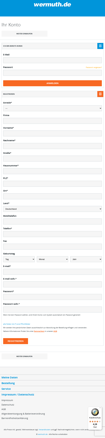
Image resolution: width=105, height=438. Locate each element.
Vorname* (8, 127)
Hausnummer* (11, 165)
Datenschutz (39, 331)
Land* (6, 203)
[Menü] (100, 408)
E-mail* (7, 266)
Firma (6, 115)
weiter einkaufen (24, 33)
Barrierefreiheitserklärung (15, 418)
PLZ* (5, 178)
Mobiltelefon (9, 215)
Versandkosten (44, 429)
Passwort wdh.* (11, 303)
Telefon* (7, 228)
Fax (5, 241)
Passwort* (8, 291)
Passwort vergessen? (94, 67)
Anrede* (7, 102)
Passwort (8, 67)
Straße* (7, 153)
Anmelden (52, 83)
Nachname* (9, 140)
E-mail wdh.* (10, 278)
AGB (55, 331)
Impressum (7, 400)
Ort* (5, 190)
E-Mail (6, 54)
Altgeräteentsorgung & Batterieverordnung (23, 413)
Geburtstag (9, 253)
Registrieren (16, 341)
